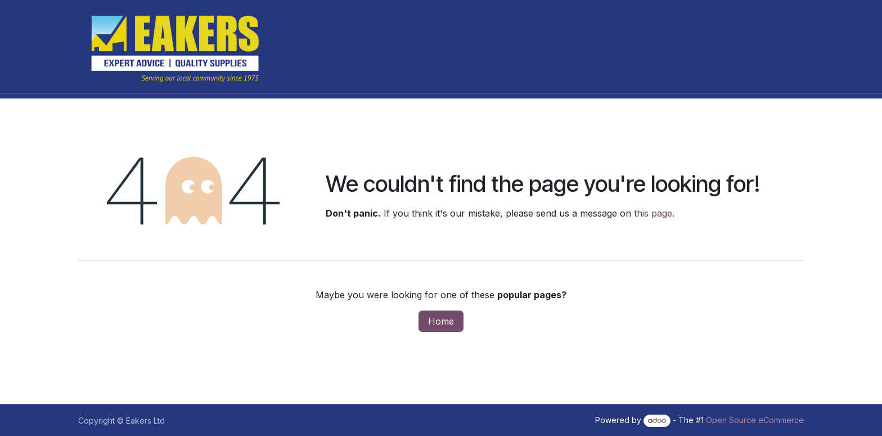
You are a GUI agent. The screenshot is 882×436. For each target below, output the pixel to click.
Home (441, 321)
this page (653, 213)
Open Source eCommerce (755, 420)
